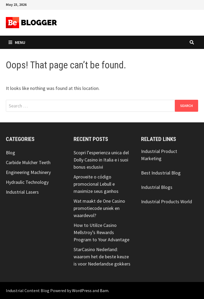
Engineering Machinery (28, 172)
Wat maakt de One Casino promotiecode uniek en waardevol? (99, 208)
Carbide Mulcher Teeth (28, 162)
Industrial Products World (166, 201)
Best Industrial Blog (161, 173)
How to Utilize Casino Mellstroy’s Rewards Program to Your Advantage (101, 232)
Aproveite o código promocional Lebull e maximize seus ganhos (96, 184)
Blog (10, 153)
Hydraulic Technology (27, 182)
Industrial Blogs (156, 187)
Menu (16, 42)
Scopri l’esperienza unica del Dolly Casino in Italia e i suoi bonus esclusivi (101, 160)
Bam (104, 290)
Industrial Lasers (22, 192)
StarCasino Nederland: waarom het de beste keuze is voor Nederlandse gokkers (102, 256)
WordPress (82, 290)
